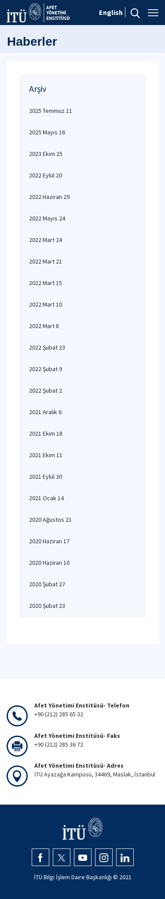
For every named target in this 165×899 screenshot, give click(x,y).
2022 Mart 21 (45, 261)
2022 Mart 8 (44, 326)
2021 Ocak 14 (46, 498)
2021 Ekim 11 (45, 455)
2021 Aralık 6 (45, 412)
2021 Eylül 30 (45, 476)
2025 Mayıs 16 (47, 132)
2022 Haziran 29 (49, 197)
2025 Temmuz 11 (50, 111)
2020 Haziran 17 (49, 541)
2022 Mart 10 (45, 304)
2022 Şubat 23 (47, 347)
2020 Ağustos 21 (50, 520)
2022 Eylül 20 (45, 175)
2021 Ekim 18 (45, 433)
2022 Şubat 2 (45, 390)
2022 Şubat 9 (45, 369)
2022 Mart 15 (45, 283)
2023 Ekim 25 (45, 154)
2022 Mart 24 (45, 240)
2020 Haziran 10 (49, 563)
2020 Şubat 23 (47, 606)
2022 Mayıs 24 (47, 218)
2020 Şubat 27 (47, 584)
